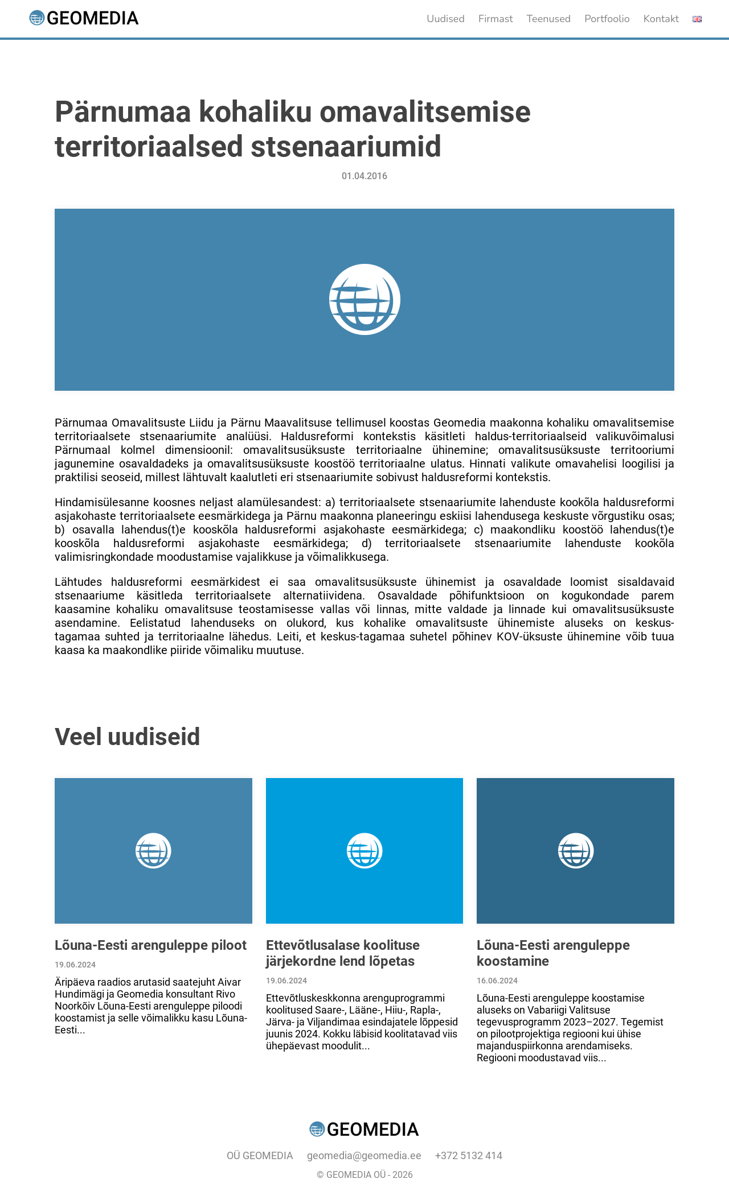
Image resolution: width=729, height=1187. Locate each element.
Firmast (495, 19)
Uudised (446, 19)
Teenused (549, 19)
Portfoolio (607, 19)
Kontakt (661, 19)
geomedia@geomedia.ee (364, 1155)
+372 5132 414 (468, 1155)
